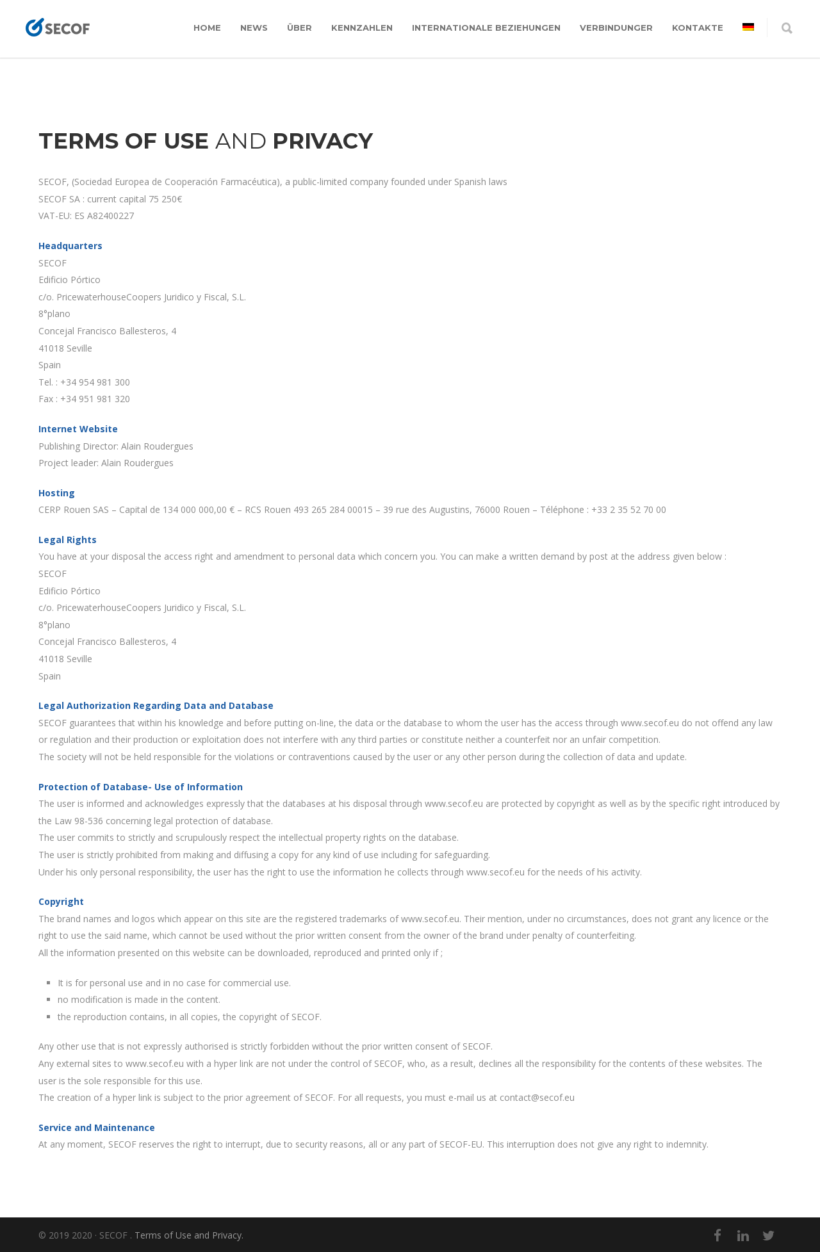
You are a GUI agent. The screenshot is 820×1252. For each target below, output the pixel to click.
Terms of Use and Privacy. (189, 1235)
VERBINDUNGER (616, 27)
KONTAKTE (697, 27)
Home (207, 27)
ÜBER (299, 27)
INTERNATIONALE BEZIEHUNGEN (486, 27)
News (254, 27)
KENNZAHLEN (362, 27)
